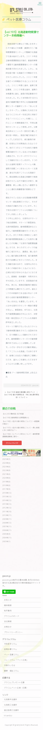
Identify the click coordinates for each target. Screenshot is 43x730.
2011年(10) (6, 511)
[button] (39, 2)
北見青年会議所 (10, 699)
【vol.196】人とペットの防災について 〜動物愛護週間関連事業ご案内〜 (20, 435)
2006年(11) (6, 530)
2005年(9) (6, 534)
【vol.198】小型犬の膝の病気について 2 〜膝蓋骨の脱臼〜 (20, 422)
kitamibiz (8, 715)
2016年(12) (6, 493)
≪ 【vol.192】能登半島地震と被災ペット (20, 392)
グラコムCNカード (11, 616)
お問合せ (7, 627)
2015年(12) (6, 496)
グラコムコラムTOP (12, 443)
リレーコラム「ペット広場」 (16, 660)
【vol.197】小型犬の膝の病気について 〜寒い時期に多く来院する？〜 (20, 429)
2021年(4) (6, 474)
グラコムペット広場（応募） (16, 687)
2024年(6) (6, 463)
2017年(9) (6, 489)
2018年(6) (6, 485)
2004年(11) (6, 538)
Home (4, 595)
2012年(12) (6, 508)
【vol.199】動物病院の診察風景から (15, 417)
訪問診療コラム (10, 649)
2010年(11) (6, 515)
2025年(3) (6, 459)
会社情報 (7, 621)
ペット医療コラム (11, 654)
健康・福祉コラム (11, 671)
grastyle (18, 725)
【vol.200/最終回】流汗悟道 (13, 414)
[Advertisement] (21, 557)
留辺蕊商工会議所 (11, 710)
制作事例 (7, 610)
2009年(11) (6, 519)
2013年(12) (6, 504)
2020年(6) (6, 478)
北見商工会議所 (10, 705)
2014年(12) (6, 500)
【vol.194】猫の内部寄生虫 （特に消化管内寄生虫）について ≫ (21, 396)
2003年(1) (6, 541)
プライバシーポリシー (13, 632)
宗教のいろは (9, 665)
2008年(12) (6, 523)
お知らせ (7, 600)
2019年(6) (6, 482)
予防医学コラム (10, 644)
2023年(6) (6, 467)
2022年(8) (6, 470)
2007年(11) (6, 526)
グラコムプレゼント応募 (14, 682)
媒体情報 (7, 605)
